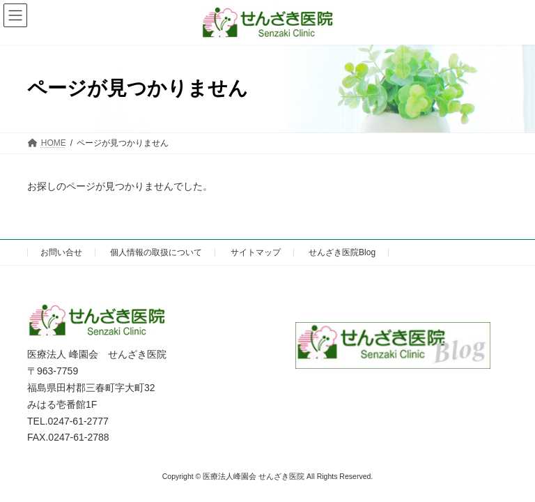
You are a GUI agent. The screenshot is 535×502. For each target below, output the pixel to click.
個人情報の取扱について (156, 252)
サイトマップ (256, 252)
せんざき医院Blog (342, 252)
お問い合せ (61, 252)
